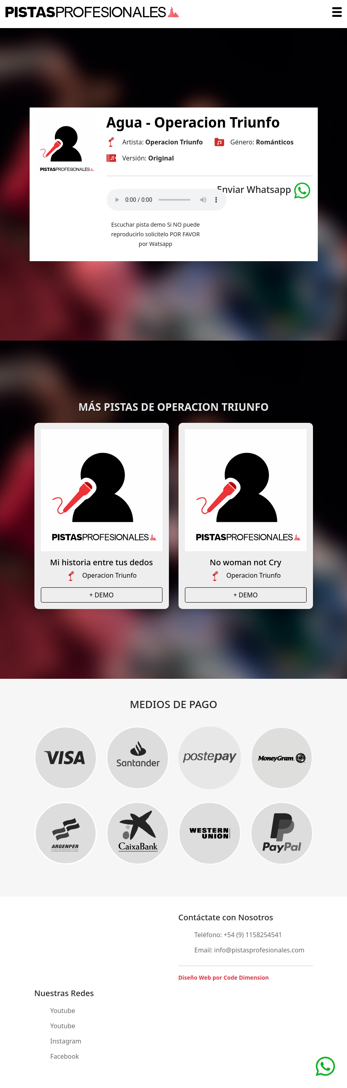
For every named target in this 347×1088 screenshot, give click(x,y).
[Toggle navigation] (337, 12)
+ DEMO (101, 595)
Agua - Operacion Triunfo (193, 122)
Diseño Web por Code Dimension (224, 977)
